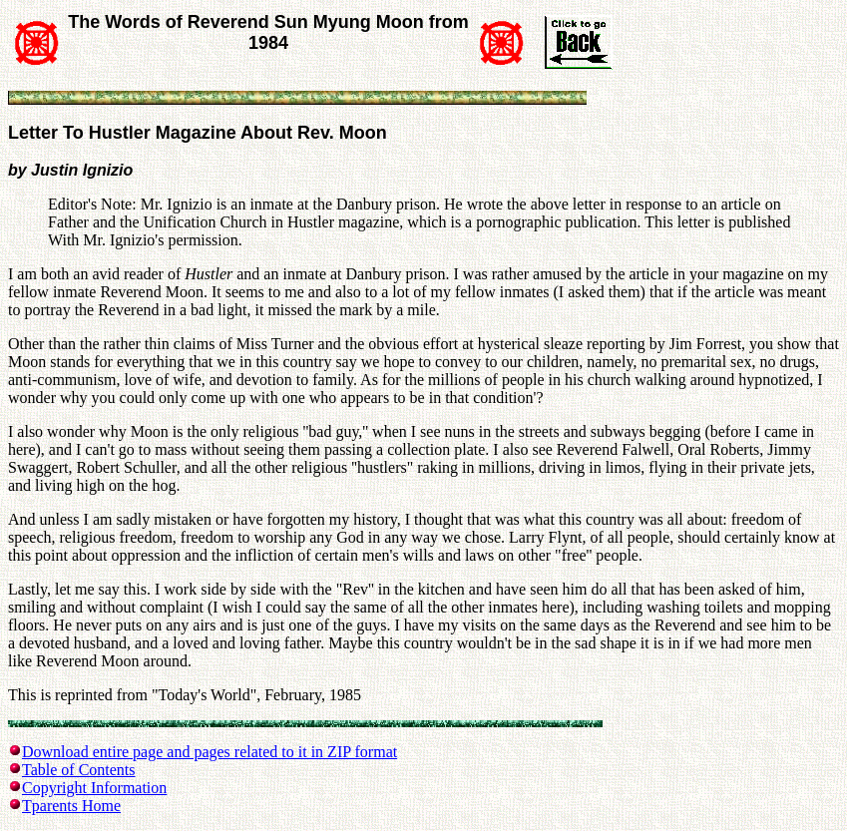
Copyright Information (94, 787)
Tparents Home (71, 805)
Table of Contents (79, 769)
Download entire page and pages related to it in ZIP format (209, 751)
